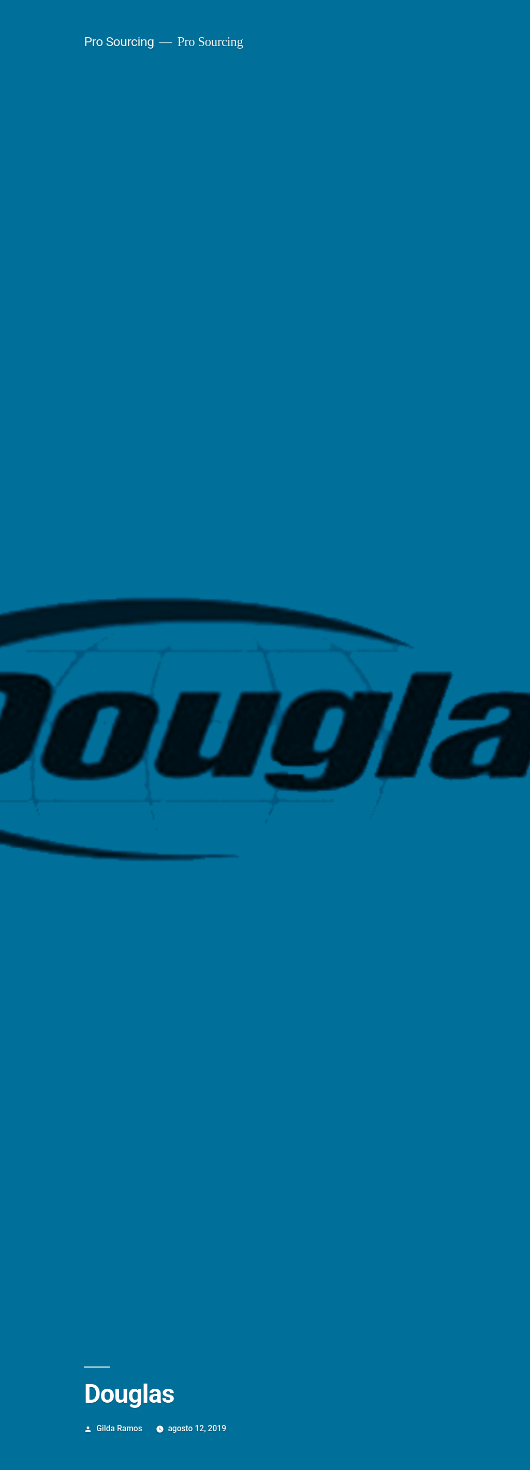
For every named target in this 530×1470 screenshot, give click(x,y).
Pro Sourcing (119, 41)
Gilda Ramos (119, 1428)
